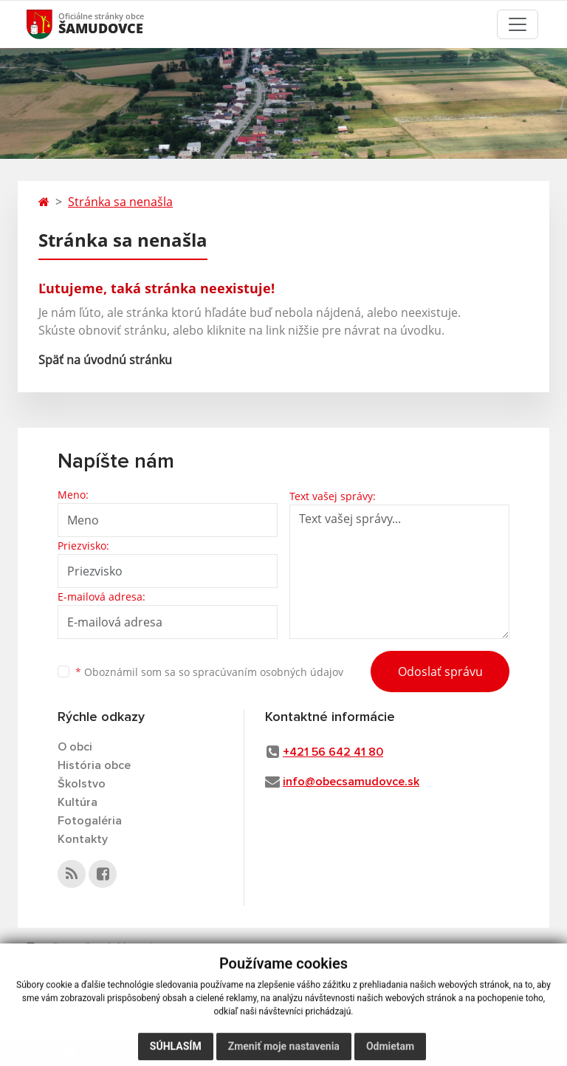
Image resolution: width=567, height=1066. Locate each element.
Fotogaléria (90, 821)
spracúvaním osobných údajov (268, 672)
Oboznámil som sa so (209, 672)
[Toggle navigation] (517, 24)
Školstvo (82, 784)
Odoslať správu (440, 671)
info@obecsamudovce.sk (351, 781)
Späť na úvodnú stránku (105, 360)
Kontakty (83, 839)
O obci (75, 747)
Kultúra (77, 802)
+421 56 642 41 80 (333, 752)
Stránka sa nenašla (120, 202)
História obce (94, 765)
